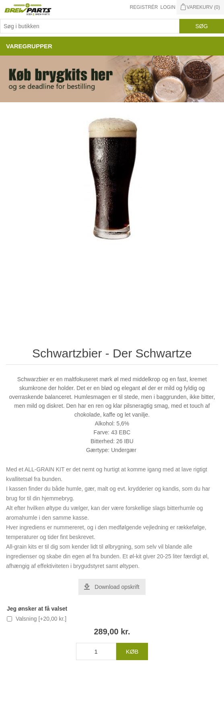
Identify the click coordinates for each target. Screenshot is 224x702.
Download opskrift (117, 587)
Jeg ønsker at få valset (37, 608)
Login (167, 7)
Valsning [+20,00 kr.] (41, 618)
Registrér (144, 7)
